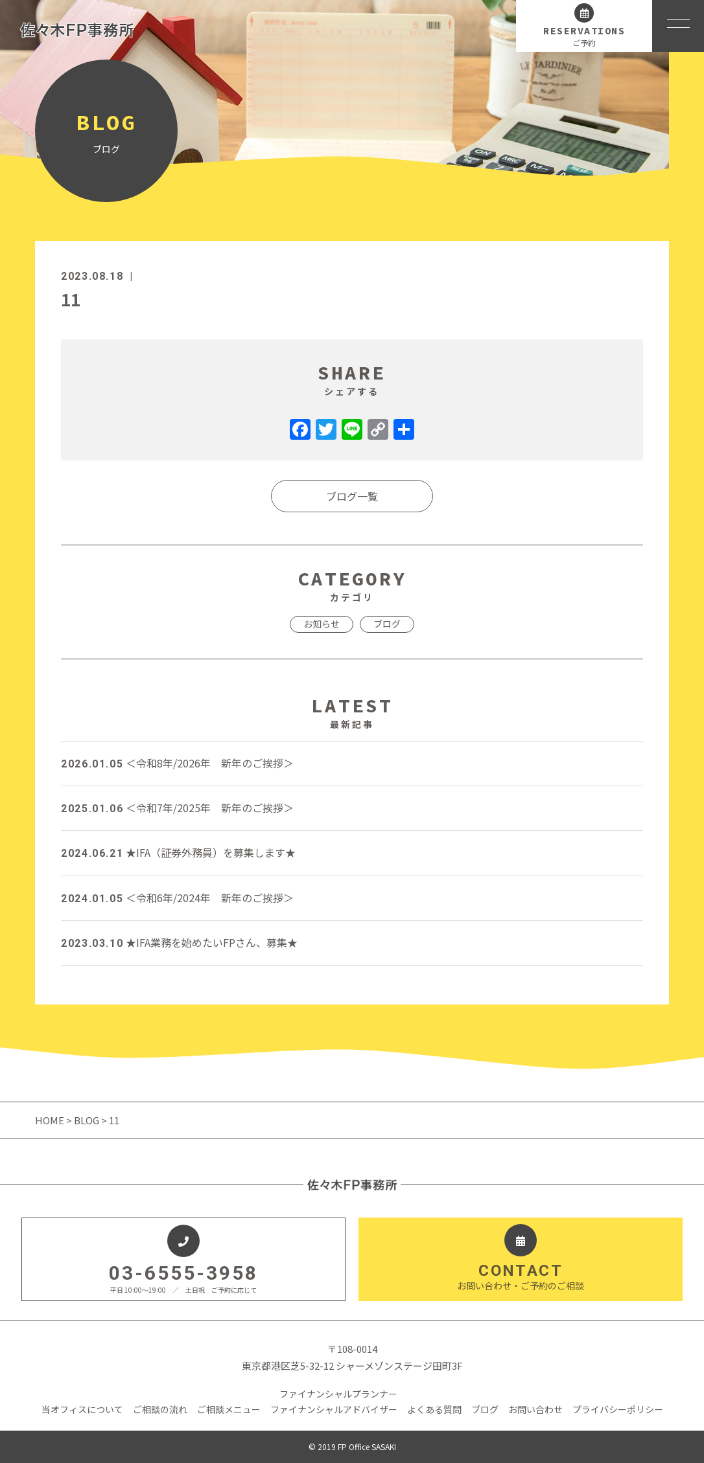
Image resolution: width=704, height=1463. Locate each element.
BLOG (86, 1120)
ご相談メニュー (229, 1409)
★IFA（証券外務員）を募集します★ (178, 852)
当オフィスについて (82, 1409)
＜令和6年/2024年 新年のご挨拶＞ (177, 897)
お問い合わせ (535, 1409)
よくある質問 (434, 1409)
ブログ (387, 623)
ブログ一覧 (352, 496)
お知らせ (321, 623)
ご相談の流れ (160, 1409)
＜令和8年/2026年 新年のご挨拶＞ (177, 763)
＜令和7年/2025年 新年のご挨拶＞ (177, 807)
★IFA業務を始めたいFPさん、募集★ (179, 942)
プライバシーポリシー (617, 1409)
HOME (50, 1120)
